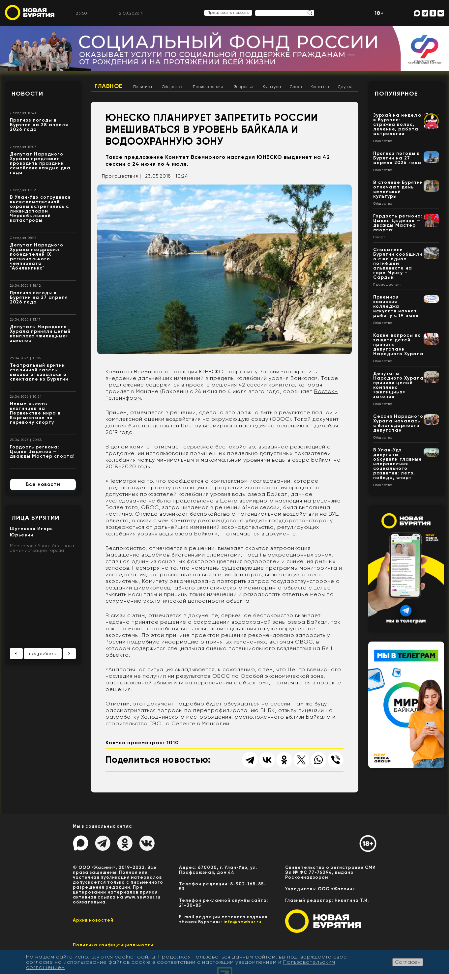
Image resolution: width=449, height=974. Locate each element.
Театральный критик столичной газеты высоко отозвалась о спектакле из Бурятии (39, 372)
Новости (27, 93)
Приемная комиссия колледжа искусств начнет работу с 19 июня (396, 306)
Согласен (407, 962)
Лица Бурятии (35, 517)
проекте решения (211, 385)
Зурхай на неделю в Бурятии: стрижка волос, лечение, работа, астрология (397, 124)
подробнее (43, 653)
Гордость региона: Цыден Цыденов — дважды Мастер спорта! (42, 451)
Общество (172, 86)
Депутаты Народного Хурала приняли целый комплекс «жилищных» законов (40, 333)
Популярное (396, 93)
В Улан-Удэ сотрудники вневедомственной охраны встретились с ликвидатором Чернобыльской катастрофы (40, 208)
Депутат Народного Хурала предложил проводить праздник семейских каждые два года (40, 163)
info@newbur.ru (242, 921)
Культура (272, 86)
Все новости (43, 484)
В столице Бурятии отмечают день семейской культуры (398, 189)
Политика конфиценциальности (113, 944)
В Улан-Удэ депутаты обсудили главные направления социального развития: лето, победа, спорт (397, 463)
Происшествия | (121, 176)
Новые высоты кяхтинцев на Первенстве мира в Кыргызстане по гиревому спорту (35, 413)
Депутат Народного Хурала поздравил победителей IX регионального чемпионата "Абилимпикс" (36, 256)
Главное (109, 86)
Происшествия (208, 86)
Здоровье (244, 86)
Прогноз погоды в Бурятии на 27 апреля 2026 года (39, 297)
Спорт (296, 86)
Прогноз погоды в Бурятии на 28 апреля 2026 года (39, 124)
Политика (142, 86)
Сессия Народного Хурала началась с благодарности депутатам (398, 423)
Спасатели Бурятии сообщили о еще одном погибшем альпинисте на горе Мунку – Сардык (397, 263)
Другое (345, 86)
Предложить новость (228, 12)
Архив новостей (93, 920)
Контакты (320, 86)
